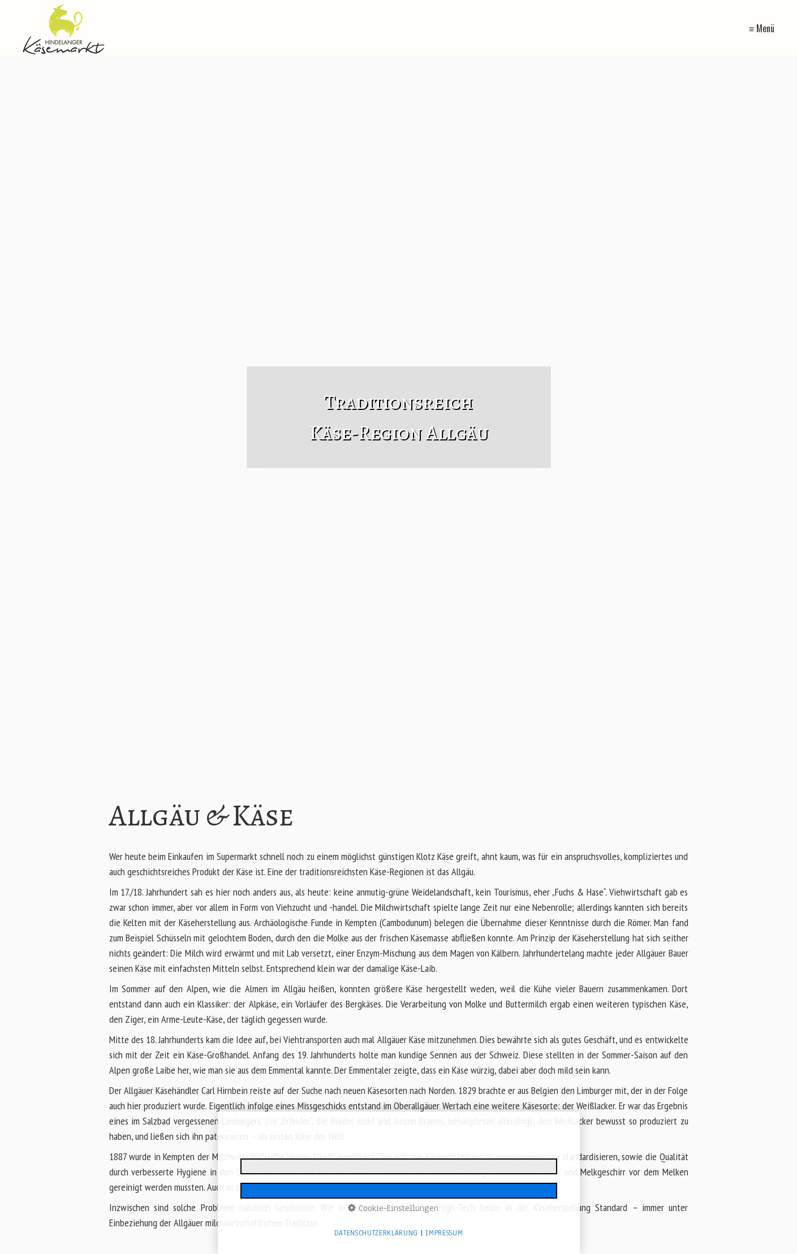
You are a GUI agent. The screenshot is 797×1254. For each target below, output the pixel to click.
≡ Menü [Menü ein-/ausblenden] (761, 28)
